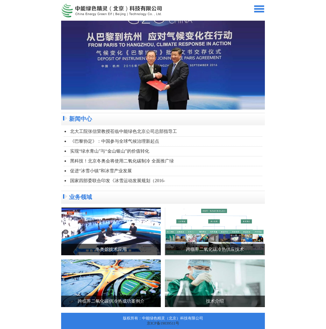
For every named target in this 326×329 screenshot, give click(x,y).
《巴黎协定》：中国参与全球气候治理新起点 (114, 141)
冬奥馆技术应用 (111, 249)
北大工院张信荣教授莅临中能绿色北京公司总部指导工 (123, 131)
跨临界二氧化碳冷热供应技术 (215, 249)
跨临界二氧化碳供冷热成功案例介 (111, 301)
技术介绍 (215, 301)
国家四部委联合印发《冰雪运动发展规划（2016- (117, 180)
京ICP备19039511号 (163, 323)
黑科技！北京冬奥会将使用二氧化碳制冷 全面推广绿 (122, 161)
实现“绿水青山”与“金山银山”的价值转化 (109, 151)
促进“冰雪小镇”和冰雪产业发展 (101, 170)
